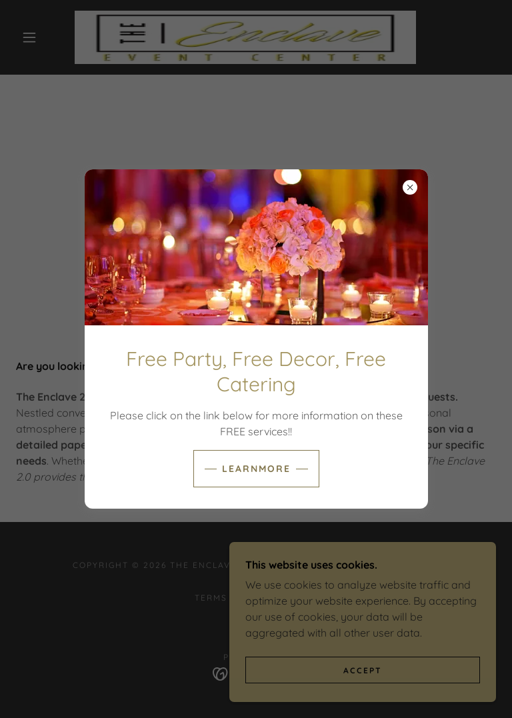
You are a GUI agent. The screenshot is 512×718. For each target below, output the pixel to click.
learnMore (256, 469)
